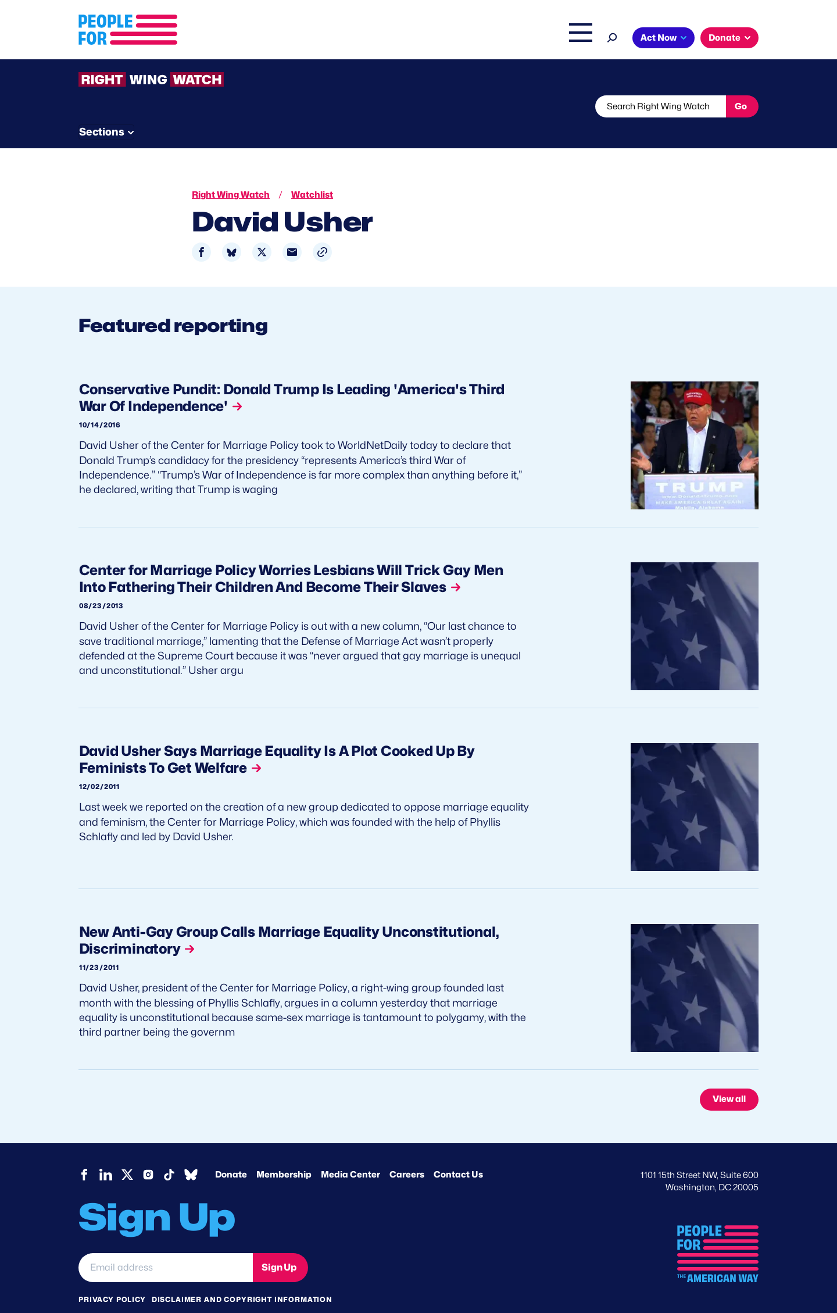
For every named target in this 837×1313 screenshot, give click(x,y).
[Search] (612, 36)
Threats (162, 106)
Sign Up (279, 1245)
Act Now (659, 38)
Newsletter (379, 106)
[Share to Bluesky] (231, 230)
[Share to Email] (292, 230)
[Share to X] (261, 230)
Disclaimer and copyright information (242, 1277)
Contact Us (458, 1152)
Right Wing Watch (458, 39)
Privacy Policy (112, 1277)
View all (729, 1077)
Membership (284, 1152)
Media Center (350, 1152)
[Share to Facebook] (201, 230)
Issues (386, 39)
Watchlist (231, 106)
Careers (406, 1152)
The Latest (528, 39)
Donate (725, 38)
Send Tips (457, 106)
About (338, 39)
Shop (573, 39)
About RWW (299, 106)
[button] (322, 230)
